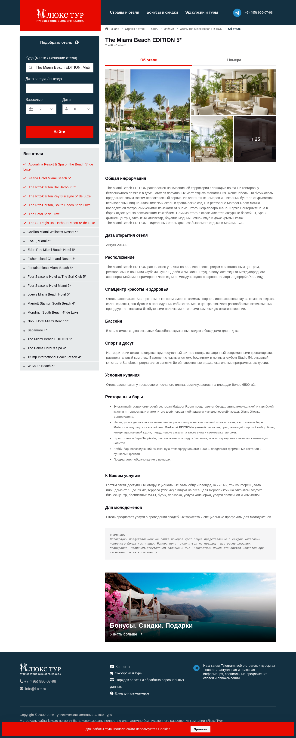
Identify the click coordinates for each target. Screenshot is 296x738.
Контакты (120, 666)
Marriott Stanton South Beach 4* (49, 303)
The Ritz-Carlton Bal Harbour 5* (49, 187)
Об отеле (148, 60)
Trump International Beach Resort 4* (52, 357)
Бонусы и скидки (161, 12)
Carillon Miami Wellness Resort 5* (50, 232)
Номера (234, 60)
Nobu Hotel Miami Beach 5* (45, 321)
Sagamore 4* (35, 330)
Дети (66, 99)
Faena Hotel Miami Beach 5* (47, 178)
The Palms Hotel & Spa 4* (44, 348)
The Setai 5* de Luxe (41, 214)
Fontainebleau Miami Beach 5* (48, 267)
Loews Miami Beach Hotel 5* (46, 294)
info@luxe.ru (33, 689)
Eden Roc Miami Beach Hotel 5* (49, 250)
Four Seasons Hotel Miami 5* (47, 285)
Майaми (168, 28)
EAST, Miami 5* (37, 241)
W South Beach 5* (39, 366)
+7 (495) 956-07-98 (38, 681)
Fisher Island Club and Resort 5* (49, 258)
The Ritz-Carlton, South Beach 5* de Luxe (57, 205)
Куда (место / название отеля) (51, 58)
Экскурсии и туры (200, 12)
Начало (114, 28)
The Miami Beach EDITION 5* (47, 339)
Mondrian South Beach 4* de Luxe (50, 312)
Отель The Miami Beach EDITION (201, 28)
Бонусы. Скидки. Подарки (151, 625)
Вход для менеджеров (129, 693)
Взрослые (34, 99)
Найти (59, 132)
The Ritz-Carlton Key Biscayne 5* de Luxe (57, 196)
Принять (200, 729)
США (154, 28)
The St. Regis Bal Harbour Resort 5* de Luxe (59, 223)
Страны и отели (123, 12)
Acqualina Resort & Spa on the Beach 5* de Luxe (58, 166)
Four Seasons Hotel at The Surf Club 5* (54, 276)
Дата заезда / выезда (44, 79)
